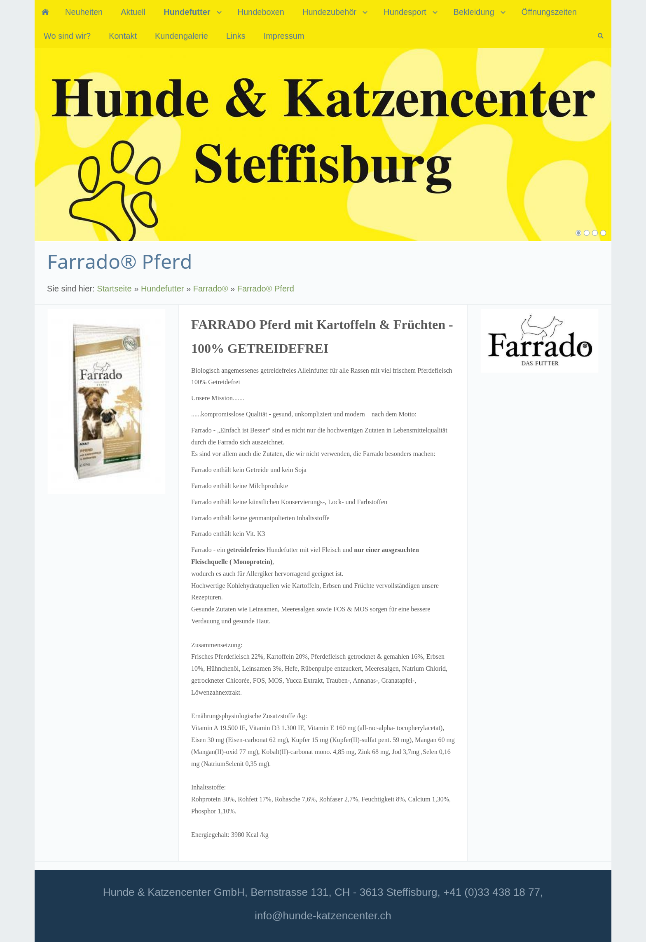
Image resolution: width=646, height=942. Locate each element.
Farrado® (210, 288)
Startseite (114, 288)
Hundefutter (162, 288)
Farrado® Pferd (265, 288)
